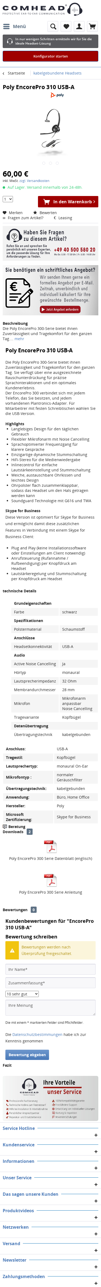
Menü (14, 25)
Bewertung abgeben (27, 1054)
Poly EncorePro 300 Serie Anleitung (50, 892)
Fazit (7, 1065)
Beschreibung (15, 323)
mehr (18, 338)
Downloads (13, 831)
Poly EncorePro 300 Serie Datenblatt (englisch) (50, 858)
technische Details (19, 590)
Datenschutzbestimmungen (37, 1034)
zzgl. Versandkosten (34, 180)
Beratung (16, 826)
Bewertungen (15, 909)
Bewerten (45, 212)
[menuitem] (14, 26)
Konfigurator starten (50, 56)
